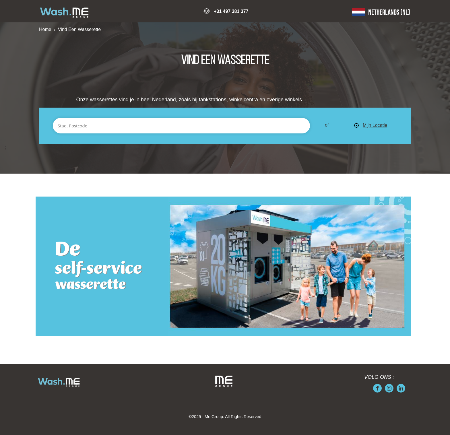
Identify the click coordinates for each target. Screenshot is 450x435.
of (327, 125)
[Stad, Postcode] (181, 125)
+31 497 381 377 (231, 11)
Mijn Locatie (370, 126)
